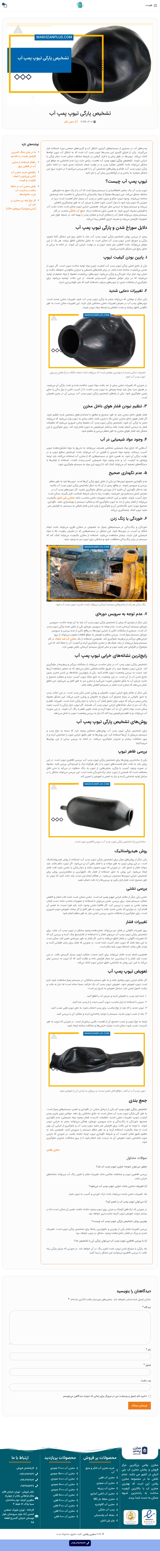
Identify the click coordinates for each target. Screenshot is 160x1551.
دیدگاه (146, 1307)
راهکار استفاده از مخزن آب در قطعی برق (24, 164)
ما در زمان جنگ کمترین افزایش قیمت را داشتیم (23, 154)
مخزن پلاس (89, 1534)
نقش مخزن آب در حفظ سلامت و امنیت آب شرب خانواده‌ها (23, 190)
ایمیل (147, 1365)
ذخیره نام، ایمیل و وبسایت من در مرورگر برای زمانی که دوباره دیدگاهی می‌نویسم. (105, 1396)
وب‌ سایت (146, 1381)
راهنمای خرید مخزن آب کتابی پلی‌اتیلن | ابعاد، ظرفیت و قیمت (23, 176)
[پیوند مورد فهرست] (100, 1470)
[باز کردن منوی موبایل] (151, 5)
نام (148, 1350)
